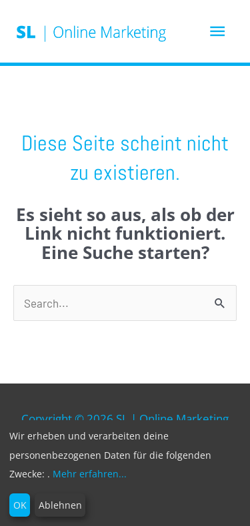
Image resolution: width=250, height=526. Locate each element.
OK (20, 505)
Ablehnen (60, 505)
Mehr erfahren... (90, 473)
